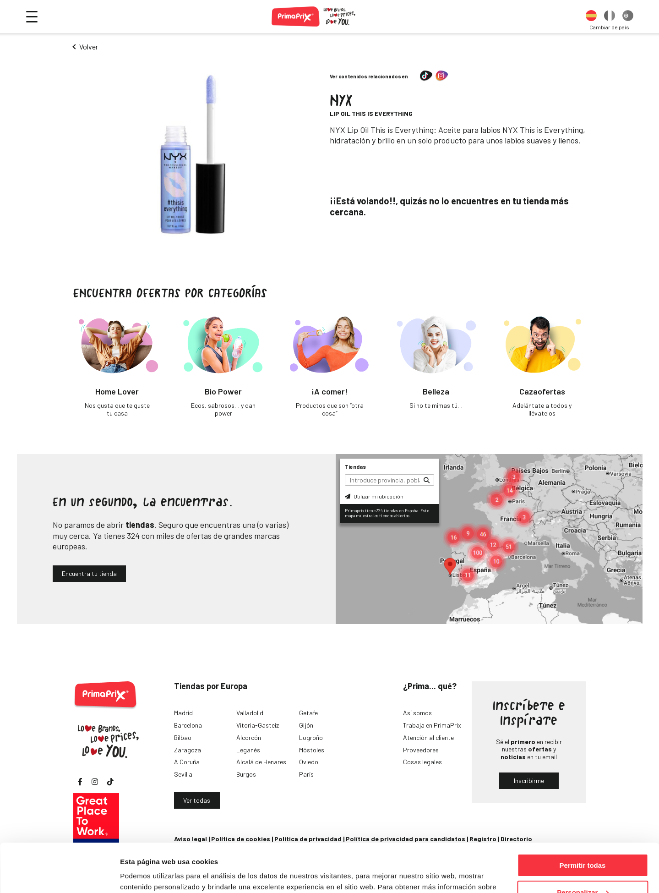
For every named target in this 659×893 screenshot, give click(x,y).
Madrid (183, 713)
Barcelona (188, 725)
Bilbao (182, 737)
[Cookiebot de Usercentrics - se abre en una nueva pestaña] (59, 875)
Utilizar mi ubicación (374, 496)
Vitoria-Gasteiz (257, 725)
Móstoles (311, 750)
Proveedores (421, 750)
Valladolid (249, 713)
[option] (591, 16)
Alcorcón (248, 737)
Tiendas (355, 466)
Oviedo (308, 762)
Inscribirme (529, 780)
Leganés (248, 750)
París (306, 774)
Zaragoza (187, 750)
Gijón (306, 725)
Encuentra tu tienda (89, 573)
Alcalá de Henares (261, 762)
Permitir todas (583, 817)
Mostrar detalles (147, 874)
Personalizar (583, 844)
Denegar (582, 870)
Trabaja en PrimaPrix (432, 725)
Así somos (417, 713)
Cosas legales (422, 762)
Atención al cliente (428, 737)
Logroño (311, 737)
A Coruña (187, 762)
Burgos (246, 774)
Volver (88, 46)
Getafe (308, 713)
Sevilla (183, 774)
